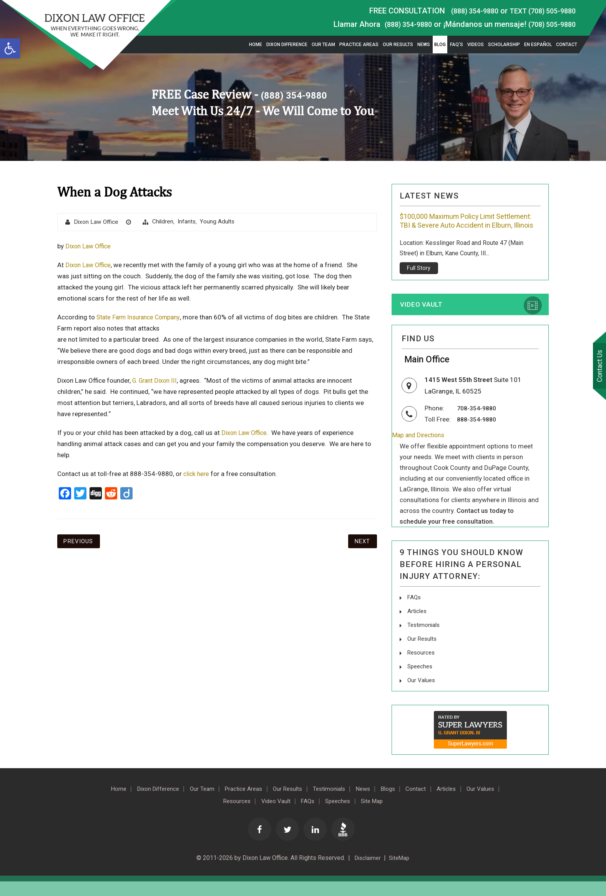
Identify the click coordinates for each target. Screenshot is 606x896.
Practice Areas (359, 44)
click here (197, 474)
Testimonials (424, 640)
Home (255, 44)
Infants (189, 222)
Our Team (323, 44)
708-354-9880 (478, 424)
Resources (422, 667)
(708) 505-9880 (549, 24)
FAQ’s (456, 44)
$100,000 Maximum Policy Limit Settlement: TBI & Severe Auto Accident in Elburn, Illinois (468, 226)
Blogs (420, 803)
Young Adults (220, 222)
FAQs (414, 613)
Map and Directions (420, 452)
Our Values (422, 694)
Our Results (398, 44)
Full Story (418, 278)
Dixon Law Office (97, 222)
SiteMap (400, 872)
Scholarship (504, 44)
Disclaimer (366, 872)
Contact (566, 44)
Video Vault (425, 315)
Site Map (402, 815)
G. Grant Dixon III (156, 381)
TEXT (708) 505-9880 (539, 10)
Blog (440, 44)
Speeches (421, 680)
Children (165, 222)
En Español (538, 44)
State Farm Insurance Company (141, 317)
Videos (475, 44)
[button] (10, 48)
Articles (417, 627)
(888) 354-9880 (464, 10)
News (423, 44)
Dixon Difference (286, 44)
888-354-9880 (478, 435)
